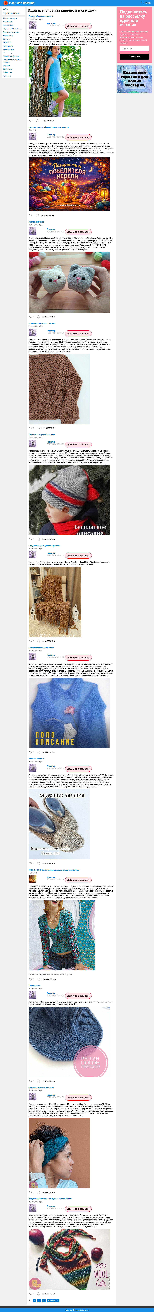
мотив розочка (35, 974)
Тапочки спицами (36, 759)
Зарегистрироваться (11, 13)
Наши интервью (9, 53)
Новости (6, 66)
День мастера (8, 49)
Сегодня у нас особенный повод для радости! (49, 127)
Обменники (7, 72)
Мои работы (7, 22)
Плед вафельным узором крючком (44, 546)
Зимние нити (8, 35)
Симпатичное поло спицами (41, 648)
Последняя (53, 1300)
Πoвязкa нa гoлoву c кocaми (41, 1088)
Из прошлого (8, 46)
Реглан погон (34, 986)
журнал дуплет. (66, 974)
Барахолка (7, 42)
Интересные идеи (10, 18)
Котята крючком (36, 222)
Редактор (51, 23)
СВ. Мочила (7, 69)
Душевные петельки (11, 32)
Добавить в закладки (78, 26)
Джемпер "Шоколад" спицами (42, 323)
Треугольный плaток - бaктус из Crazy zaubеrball (50, 1199)
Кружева (51, 877)
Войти (5, 9)
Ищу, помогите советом (12, 29)
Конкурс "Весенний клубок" (77, 1310)
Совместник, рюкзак (11, 56)
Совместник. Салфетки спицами (12, 61)
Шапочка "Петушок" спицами (42, 435)
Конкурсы (7, 76)
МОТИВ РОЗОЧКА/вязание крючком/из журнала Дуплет (54, 870)
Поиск (148, 3)
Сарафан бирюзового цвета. (41, 16)
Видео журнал (8, 25)
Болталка (6, 39)
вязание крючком (51, 974)
